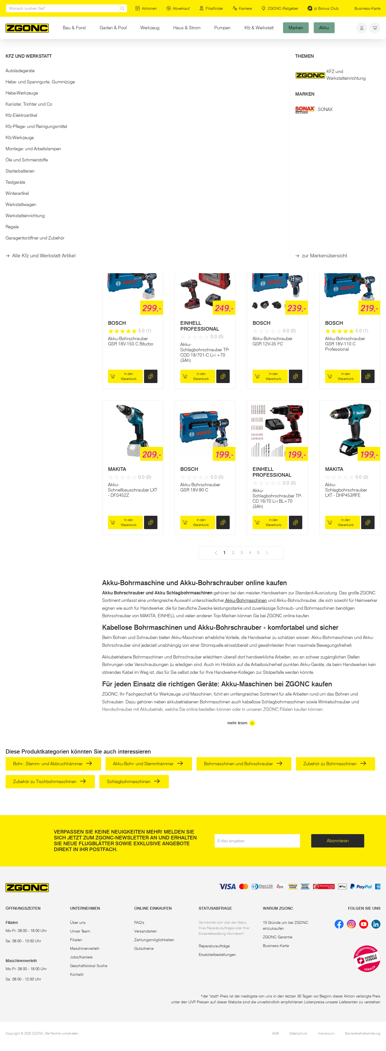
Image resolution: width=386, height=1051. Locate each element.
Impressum (326, 1033)
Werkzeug (149, 27)
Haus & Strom (186, 27)
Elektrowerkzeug (57, 49)
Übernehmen (48, 144)
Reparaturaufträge (214, 946)
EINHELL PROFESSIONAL (199, 326)
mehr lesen (241, 723)
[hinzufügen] (150, 230)
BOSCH (261, 188)
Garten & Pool (113, 27)
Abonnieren (338, 840)
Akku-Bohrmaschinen (245, 600)
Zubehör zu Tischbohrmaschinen (49, 781)
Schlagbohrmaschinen (133, 781)
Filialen (76, 940)
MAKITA (117, 188)
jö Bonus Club (323, 8)
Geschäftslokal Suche (88, 965)
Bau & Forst (74, 27)
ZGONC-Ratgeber (279, 8)
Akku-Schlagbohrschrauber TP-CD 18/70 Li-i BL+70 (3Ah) (277, 498)
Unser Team (80, 931)
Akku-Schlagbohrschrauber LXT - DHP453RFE (346, 490)
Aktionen (146, 8)
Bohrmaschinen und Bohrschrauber (243, 763)
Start (9, 49)
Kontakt (76, 974)
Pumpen (222, 27)
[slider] (11, 112)
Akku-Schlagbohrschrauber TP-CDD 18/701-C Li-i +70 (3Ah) (204, 352)
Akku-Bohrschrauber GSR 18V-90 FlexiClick (274, 206)
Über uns (78, 922)
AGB (275, 1033)
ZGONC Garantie (277, 937)
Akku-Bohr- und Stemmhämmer (148, 763)
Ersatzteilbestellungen (217, 954)
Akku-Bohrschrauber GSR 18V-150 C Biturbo (130, 341)
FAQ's (139, 922)
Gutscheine (144, 948)
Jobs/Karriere (81, 957)
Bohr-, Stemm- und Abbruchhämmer (52, 763)
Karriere (242, 8)
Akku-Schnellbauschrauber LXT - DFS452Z (132, 490)
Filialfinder (211, 8)
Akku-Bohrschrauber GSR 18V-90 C (200, 487)
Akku (324, 27)
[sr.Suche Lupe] (122, 8)
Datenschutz (298, 1033)
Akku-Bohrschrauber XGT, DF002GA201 (200, 206)
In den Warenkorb (123, 229)
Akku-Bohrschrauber (95, 49)
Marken (296, 27)
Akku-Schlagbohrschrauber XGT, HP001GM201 (129, 209)
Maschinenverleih (84, 948)
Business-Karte (367, 8)
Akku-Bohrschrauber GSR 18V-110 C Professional (345, 344)
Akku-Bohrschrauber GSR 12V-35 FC (273, 341)
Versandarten (145, 931)
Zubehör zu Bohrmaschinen (334, 763)
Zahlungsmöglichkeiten (154, 940)
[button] (48, 94)
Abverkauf (178, 8)
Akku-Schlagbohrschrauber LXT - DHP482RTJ (346, 209)
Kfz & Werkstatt (259, 27)
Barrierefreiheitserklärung (362, 1033)
